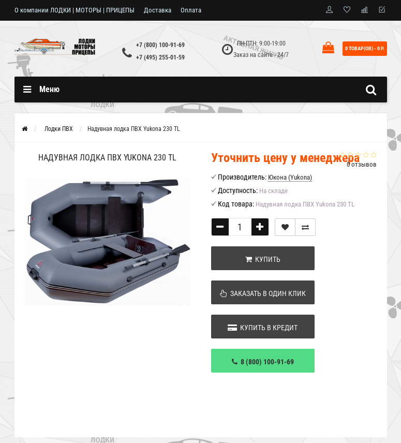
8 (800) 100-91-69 (263, 362)
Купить (262, 259)
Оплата (191, 10)
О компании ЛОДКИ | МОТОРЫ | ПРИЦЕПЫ (74, 10)
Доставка (157, 10)
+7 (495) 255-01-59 (160, 57)
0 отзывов (362, 164)
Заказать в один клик (263, 293)
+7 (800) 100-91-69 (160, 45)
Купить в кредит (263, 327)
